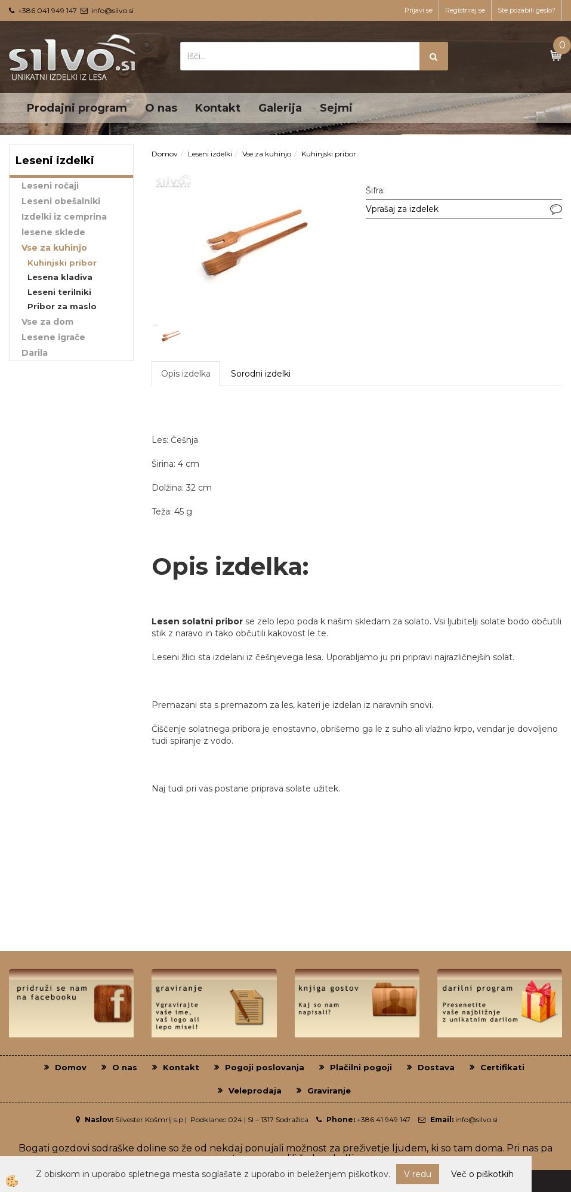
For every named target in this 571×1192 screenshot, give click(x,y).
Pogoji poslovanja (264, 1067)
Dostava (436, 1067)
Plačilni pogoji (361, 1067)
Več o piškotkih (482, 1174)
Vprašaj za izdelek (402, 209)
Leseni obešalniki (60, 201)
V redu (417, 1174)
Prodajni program (77, 108)
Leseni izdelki (210, 153)
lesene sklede (53, 232)
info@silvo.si (112, 10)
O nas (161, 108)
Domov (165, 153)
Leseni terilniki (59, 292)
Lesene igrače (53, 337)
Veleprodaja (255, 1090)
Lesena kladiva (59, 277)
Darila (34, 352)
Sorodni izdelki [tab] (261, 373)
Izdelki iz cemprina (64, 216)
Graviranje (329, 1090)
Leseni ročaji (50, 185)
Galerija (280, 108)
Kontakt (217, 108)
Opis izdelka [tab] (186, 373)
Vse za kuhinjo (54, 247)
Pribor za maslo (62, 306)
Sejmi (336, 108)
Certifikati (502, 1067)
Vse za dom (47, 321)
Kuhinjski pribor (62, 262)
